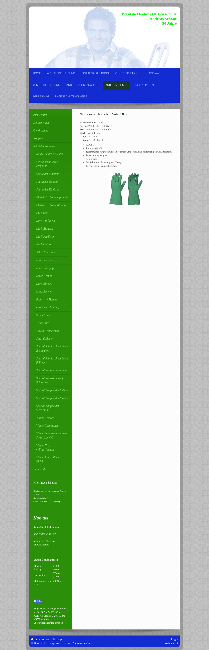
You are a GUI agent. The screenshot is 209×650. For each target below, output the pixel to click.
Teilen (38, 601)
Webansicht (171, 643)
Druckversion (41, 639)
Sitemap (57, 639)
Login (174, 639)
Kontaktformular (41, 544)
